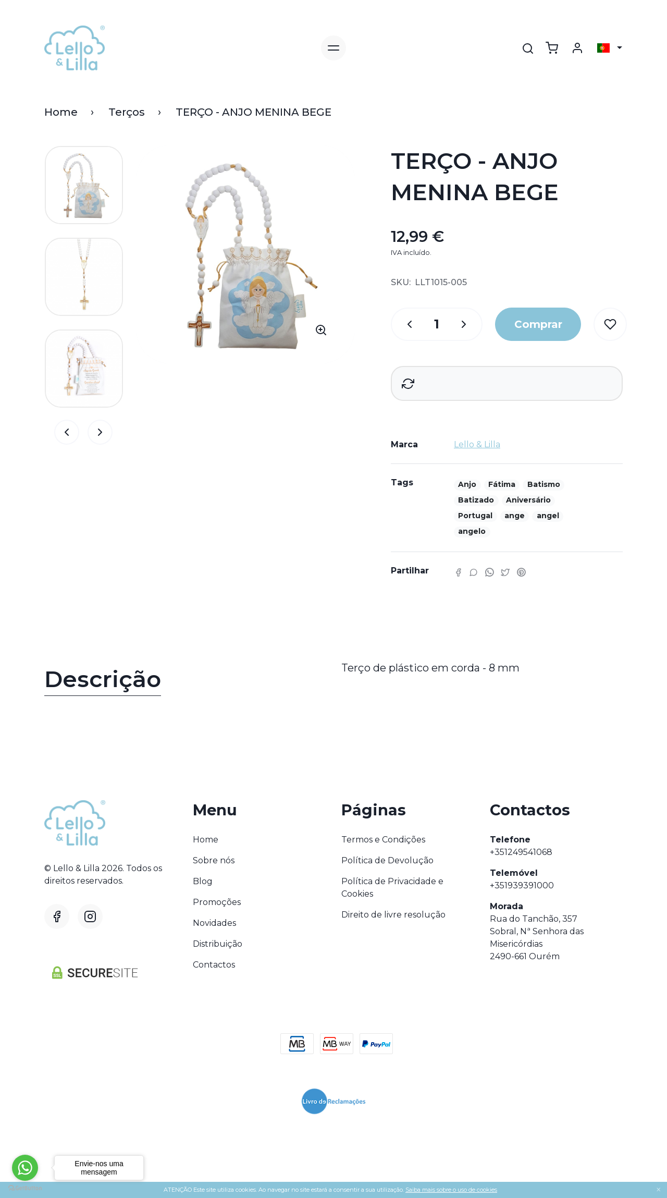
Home (61, 112)
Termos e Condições (383, 840)
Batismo (543, 484)
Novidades (214, 923)
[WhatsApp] (489, 572)
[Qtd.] (404, 324)
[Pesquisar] (528, 48)
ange (514, 515)
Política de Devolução (387, 860)
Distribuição (217, 944)
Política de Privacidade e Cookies (392, 887)
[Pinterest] (521, 572)
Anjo (467, 484)
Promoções (217, 902)
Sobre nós (213, 860)
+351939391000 (522, 885)
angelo (472, 531)
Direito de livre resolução (393, 915)
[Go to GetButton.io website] (25, 1187)
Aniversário (528, 500)
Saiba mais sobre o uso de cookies (451, 1189)
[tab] (185, 681)
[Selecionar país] (610, 48)
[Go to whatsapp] (25, 1168)
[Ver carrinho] (552, 48)
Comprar (538, 324)
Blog (203, 881)
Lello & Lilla (477, 444)
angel (548, 515)
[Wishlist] (610, 324)
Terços (126, 112)
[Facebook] (458, 572)
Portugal (475, 515)
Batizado (476, 500)
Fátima (501, 484)
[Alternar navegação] (333, 47)
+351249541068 (521, 852)
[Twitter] (505, 572)
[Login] (577, 48)
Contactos (214, 965)
